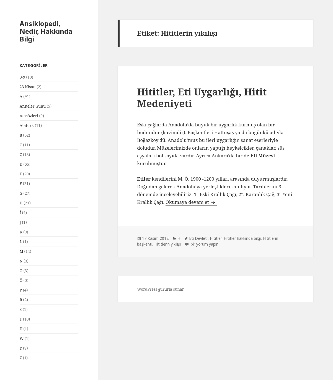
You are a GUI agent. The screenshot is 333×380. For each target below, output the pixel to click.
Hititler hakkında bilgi (242, 238)
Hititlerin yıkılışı (167, 244)
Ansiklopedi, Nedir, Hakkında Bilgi (46, 31)
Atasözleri (29, 115)
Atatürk (27, 125)
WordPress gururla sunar (160, 289)
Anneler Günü (33, 106)
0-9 (22, 77)
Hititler (215, 238)
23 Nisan (28, 86)
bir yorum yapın (204, 244)
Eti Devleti (198, 238)
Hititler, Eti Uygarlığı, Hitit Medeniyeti (202, 97)
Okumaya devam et (191, 202)
